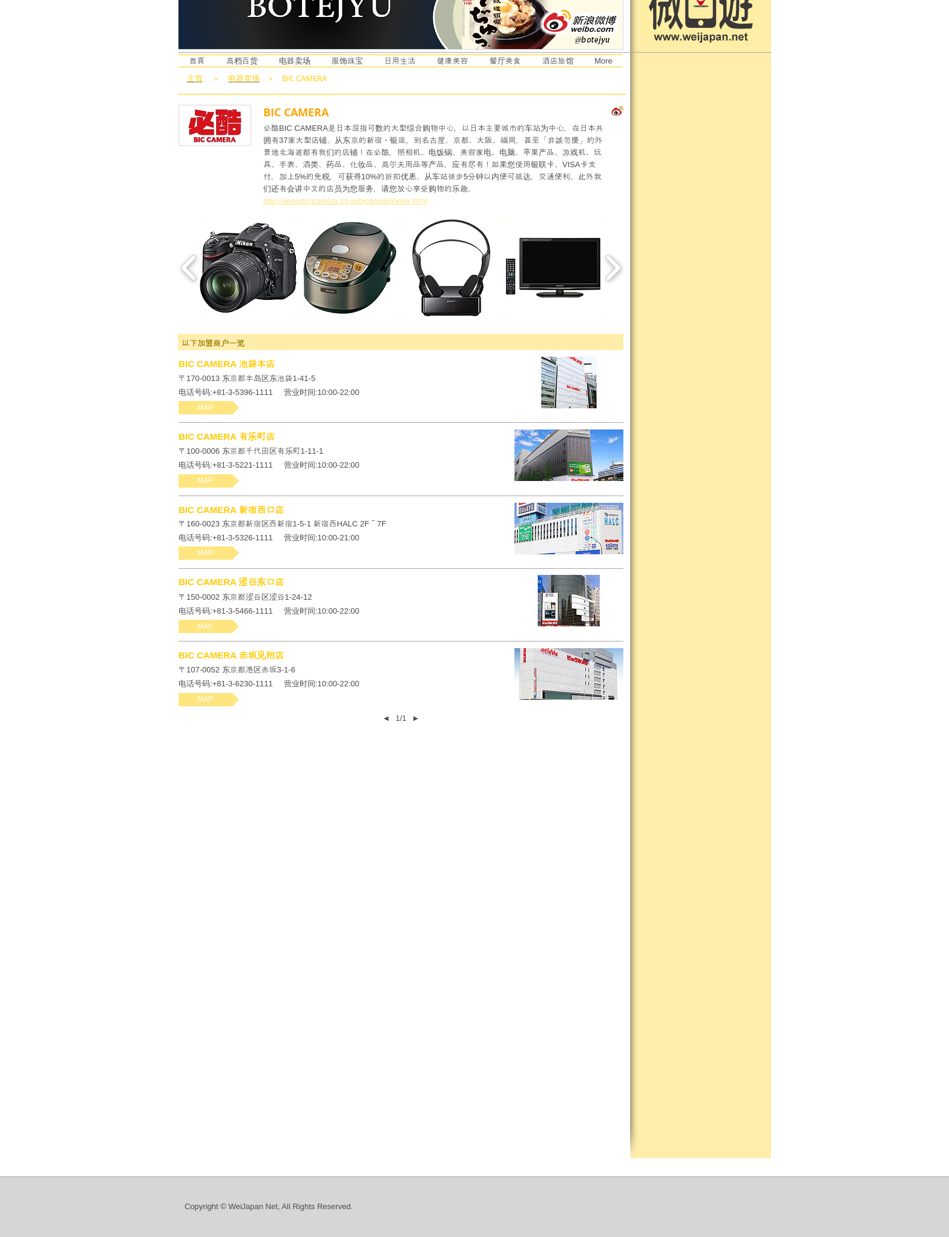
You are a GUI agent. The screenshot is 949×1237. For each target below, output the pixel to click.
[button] (248, 267)
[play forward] (612, 268)
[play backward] (189, 268)
